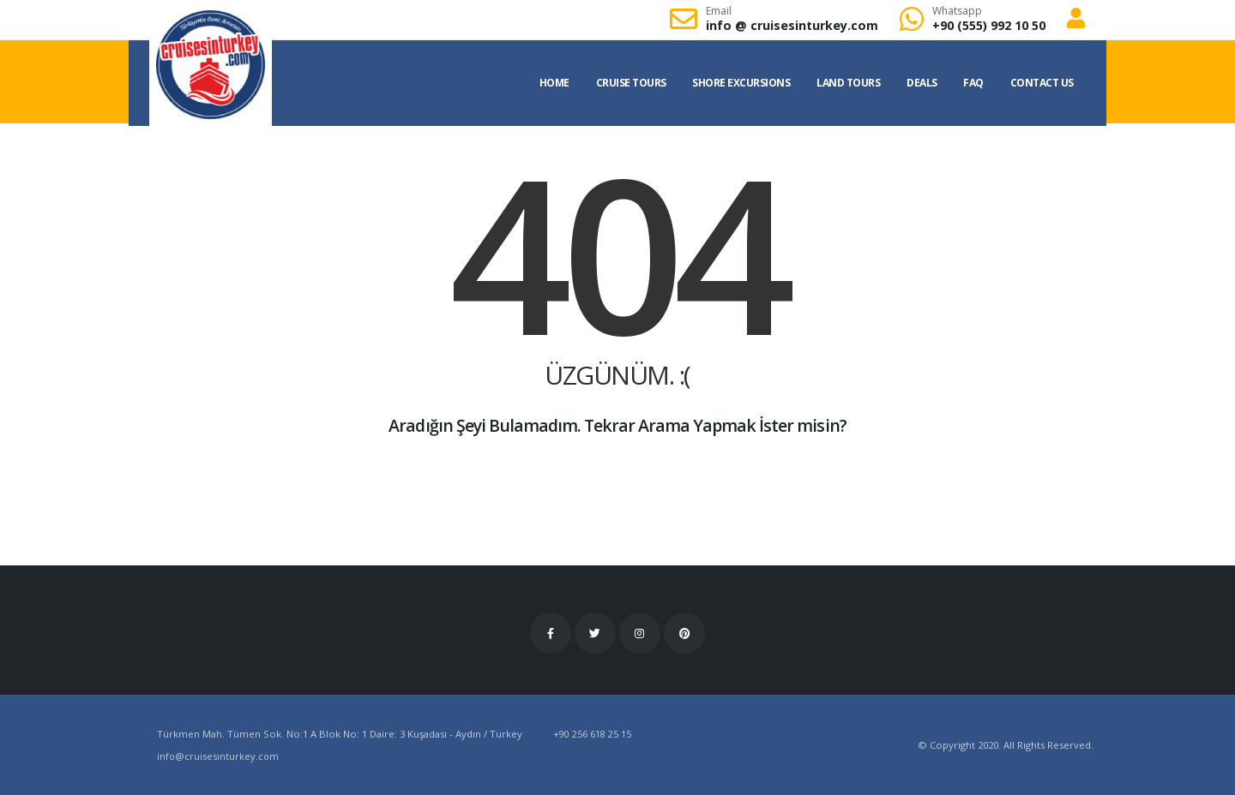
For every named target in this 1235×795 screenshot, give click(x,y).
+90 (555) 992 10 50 (988, 25)
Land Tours (848, 82)
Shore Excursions (741, 82)
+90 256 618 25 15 (592, 733)
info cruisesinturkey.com (792, 25)
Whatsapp (957, 11)
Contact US (1042, 82)
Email (719, 11)
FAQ (973, 82)
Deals (922, 82)
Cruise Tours (631, 82)
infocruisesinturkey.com (218, 756)
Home (554, 82)
